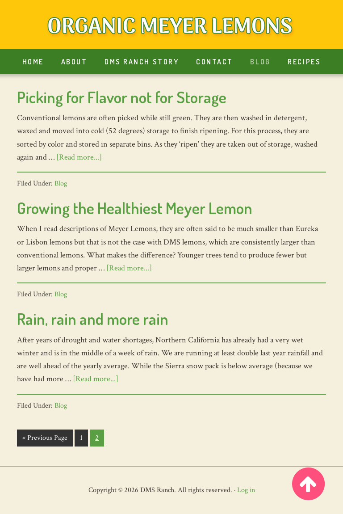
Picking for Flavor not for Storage (121, 97)
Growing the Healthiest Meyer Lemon (134, 208)
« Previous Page (44, 440)
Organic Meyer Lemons (171, 26)
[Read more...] (79, 157)
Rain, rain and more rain (92, 318)
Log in (246, 490)
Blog (60, 183)
